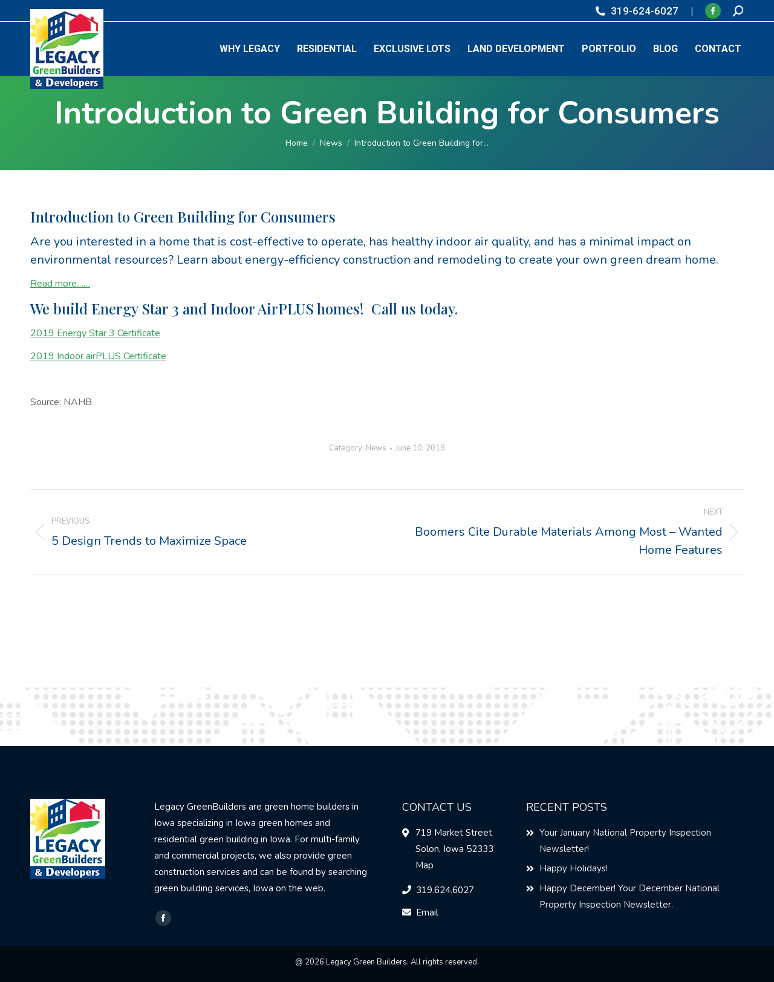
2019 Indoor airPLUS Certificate (98, 356)
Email (427, 912)
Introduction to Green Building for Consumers (183, 216)
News (376, 448)
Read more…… (60, 283)
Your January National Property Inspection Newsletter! (625, 841)
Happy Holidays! (573, 868)
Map (424, 865)
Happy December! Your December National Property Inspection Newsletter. (629, 896)
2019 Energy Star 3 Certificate (95, 333)
